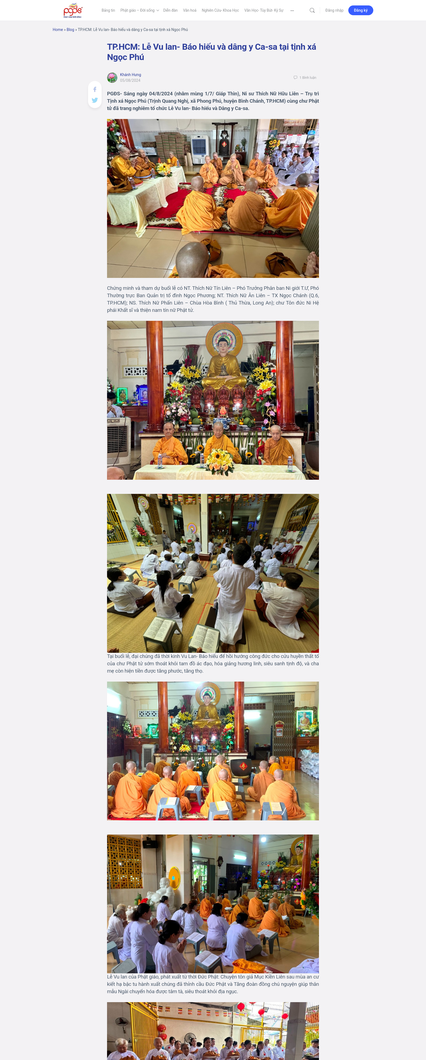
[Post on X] (94, 100)
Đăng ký (361, 10)
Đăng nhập (334, 10)
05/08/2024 (130, 80)
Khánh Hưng (130, 75)
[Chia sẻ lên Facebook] (94, 89)
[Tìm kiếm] (312, 10)
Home (58, 29)
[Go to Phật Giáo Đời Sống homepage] (73, 10)
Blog (70, 29)
